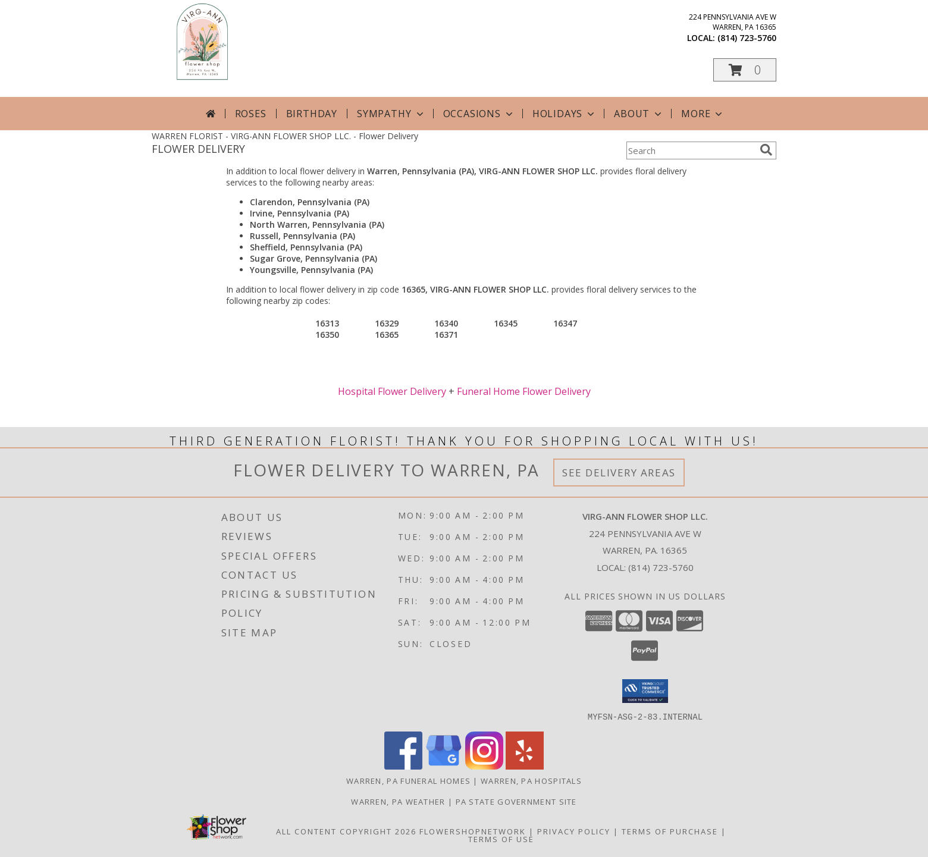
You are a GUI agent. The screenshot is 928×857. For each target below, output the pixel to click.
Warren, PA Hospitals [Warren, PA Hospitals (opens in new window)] (531, 780)
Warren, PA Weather (398, 801)
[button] (744, 69)
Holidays (564, 113)
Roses (251, 113)
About (639, 113)
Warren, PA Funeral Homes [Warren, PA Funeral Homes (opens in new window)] (408, 780)
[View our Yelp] (525, 765)
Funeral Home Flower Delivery (524, 391)
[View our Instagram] (484, 765)
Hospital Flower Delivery (392, 391)
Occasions (479, 113)
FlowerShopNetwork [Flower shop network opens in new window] (472, 830)
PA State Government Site (516, 801)
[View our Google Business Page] (444, 765)
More (703, 113)
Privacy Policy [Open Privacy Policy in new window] (573, 830)
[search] (766, 149)
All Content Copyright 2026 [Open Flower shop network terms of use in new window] (346, 830)
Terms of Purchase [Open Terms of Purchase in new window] (670, 830)
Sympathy (391, 113)
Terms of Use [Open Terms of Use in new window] (501, 838)
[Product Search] (690, 150)
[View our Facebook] (403, 765)
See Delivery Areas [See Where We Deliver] (619, 472)
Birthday (311, 113)
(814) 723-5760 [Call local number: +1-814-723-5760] (746, 37)
